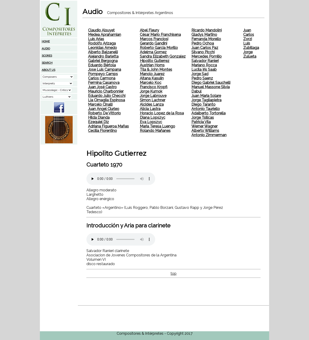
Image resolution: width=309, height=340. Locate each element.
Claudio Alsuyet (101, 30)
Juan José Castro (102, 87)
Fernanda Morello (206, 39)
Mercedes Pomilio (206, 56)
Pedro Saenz (202, 78)
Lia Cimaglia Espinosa (106, 100)
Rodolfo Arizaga (102, 43)
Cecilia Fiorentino (102, 130)
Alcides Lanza (152, 104)
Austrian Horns (152, 65)
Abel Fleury (149, 30)
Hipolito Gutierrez (154, 61)
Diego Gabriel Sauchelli (210, 82)
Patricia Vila (201, 122)
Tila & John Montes (156, 69)
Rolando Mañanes (155, 130)
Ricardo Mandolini (206, 30)
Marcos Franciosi (154, 39)
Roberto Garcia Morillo (159, 47)
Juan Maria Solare (206, 96)
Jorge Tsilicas (202, 117)
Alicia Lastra (150, 109)
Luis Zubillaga (251, 45)
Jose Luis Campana (104, 69)
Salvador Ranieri (205, 61)
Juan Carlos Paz (204, 47)
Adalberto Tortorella (208, 113)
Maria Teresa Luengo (157, 126)
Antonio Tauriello (205, 109)
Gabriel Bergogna (103, 61)
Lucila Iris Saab (204, 69)
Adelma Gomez (153, 52)
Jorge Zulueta (249, 54)
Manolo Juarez (152, 74)
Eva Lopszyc (151, 122)
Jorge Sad (199, 74)
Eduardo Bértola (102, 65)
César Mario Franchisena (160, 34)
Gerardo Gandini (153, 43)
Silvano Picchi (203, 52)
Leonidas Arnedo (102, 47)
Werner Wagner (204, 126)
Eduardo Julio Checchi (106, 96)
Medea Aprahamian (104, 34)
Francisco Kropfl (153, 87)
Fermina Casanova (103, 82)
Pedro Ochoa (202, 43)
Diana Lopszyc (152, 117)
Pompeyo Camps (103, 74)
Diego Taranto (203, 104)
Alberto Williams (205, 130)
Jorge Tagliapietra (206, 100)
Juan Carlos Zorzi (248, 34)
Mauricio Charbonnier (106, 91)
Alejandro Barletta (103, 56)
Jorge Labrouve (153, 96)
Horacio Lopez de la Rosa (162, 113)
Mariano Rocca (204, 65)
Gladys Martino (204, 34)
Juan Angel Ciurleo (103, 109)
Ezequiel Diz (98, 122)
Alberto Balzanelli (103, 52)
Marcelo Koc (150, 82)
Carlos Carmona (101, 78)
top (174, 273)
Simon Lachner (152, 100)
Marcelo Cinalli (100, 104)
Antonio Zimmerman (208, 135)
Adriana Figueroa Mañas (108, 126)
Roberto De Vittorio (104, 113)
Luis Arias (96, 39)
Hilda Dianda (99, 117)
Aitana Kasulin (152, 78)
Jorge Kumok (151, 91)
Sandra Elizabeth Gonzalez (163, 56)
